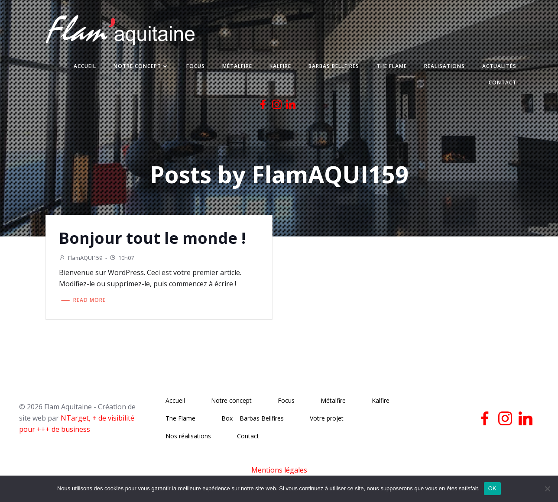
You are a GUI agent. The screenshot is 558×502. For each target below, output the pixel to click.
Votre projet (327, 419)
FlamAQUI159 (81, 258)
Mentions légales (279, 470)
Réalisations (444, 66)
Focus (195, 66)
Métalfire (237, 66)
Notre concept (141, 66)
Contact (502, 83)
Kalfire (280, 66)
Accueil (84, 66)
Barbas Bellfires (333, 66)
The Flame (391, 66)
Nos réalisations (188, 436)
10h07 (122, 258)
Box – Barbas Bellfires (252, 419)
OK (492, 488)
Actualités (499, 66)
